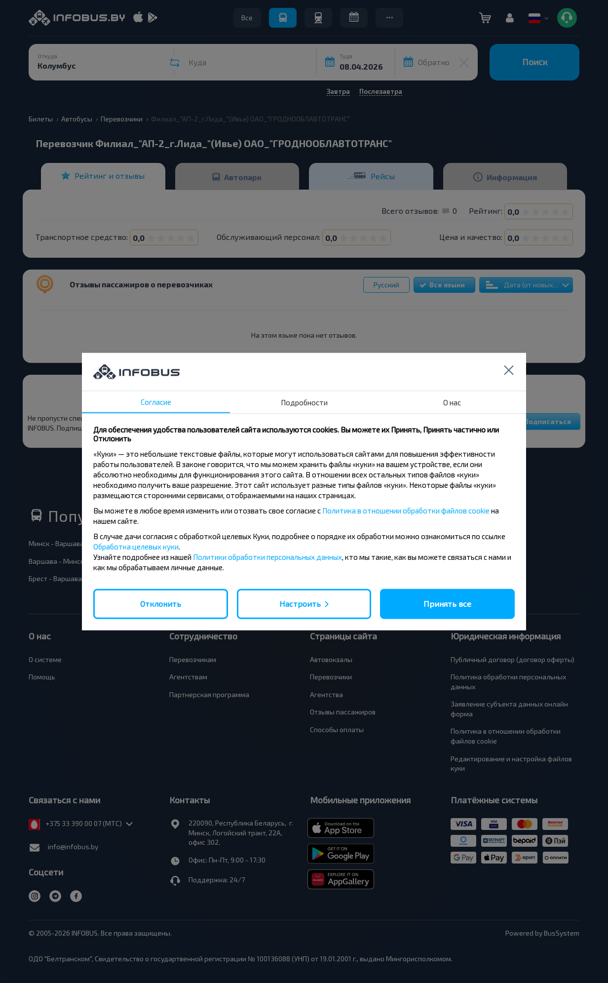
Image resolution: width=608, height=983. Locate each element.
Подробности (304, 402)
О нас (452, 402)
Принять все (447, 603)
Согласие (156, 401)
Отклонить (160, 603)
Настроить (300, 603)
